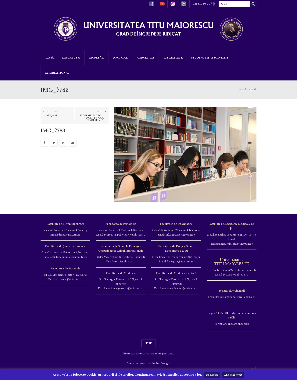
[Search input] (234, 4)
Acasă (49, 57)
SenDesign (163, 363)
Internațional (57, 72)
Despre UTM (71, 57)
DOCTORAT (121, 57)
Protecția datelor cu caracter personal (148, 353)
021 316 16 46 (204, 4)
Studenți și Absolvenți (209, 57)
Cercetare (145, 57)
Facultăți (96, 57)
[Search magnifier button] (253, 4)
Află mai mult (233, 374)
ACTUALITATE (173, 57)
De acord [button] (212, 374)
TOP (148, 343)
